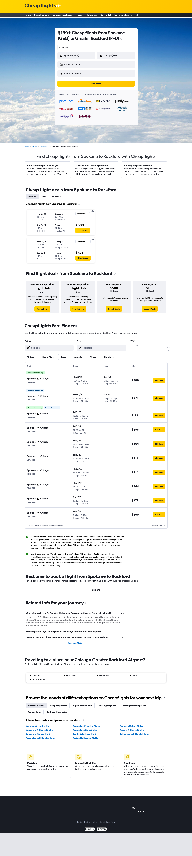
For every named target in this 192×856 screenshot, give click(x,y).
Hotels (79, 15)
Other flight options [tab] (107, 703)
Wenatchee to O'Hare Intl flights (40, 736)
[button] (75, 64)
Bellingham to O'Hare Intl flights (134, 732)
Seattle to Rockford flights (84, 732)
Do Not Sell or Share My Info (87, 820)
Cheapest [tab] (32, 194)
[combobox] (64, 47)
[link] (42, 306)
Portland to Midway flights (85, 728)
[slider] (168, 346)
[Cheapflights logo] (40, 6)
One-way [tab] (56, 194)
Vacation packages (62, 15)
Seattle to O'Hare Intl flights (38, 724)
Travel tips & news (123, 15)
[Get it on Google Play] (89, 827)
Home (28, 15)
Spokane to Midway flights (38, 732)
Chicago (43, 144)
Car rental (106, 15)
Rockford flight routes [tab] (57, 710)
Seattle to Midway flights (131, 724)
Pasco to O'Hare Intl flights (132, 728)
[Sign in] (137, 15)
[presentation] (121, 38)
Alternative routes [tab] (36, 703)
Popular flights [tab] (34, 710)
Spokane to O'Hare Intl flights (39, 728)
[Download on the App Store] (101, 827)
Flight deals (91, 15)
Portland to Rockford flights (85, 736)
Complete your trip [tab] (58, 703)
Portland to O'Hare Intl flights (86, 724)
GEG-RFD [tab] (96, 588)
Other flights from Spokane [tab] (134, 703)
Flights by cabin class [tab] (82, 703)
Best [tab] (44, 194)
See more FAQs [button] (75, 641)
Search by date (42, 15)
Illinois (34, 144)
